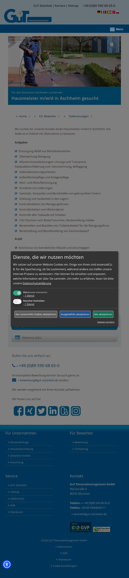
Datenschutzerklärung (37, 283)
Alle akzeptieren (103, 314)
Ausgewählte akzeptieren (75, 314)
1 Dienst (28, 295)
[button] (6, 564)
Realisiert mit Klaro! (106, 322)
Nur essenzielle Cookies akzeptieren (36, 314)
